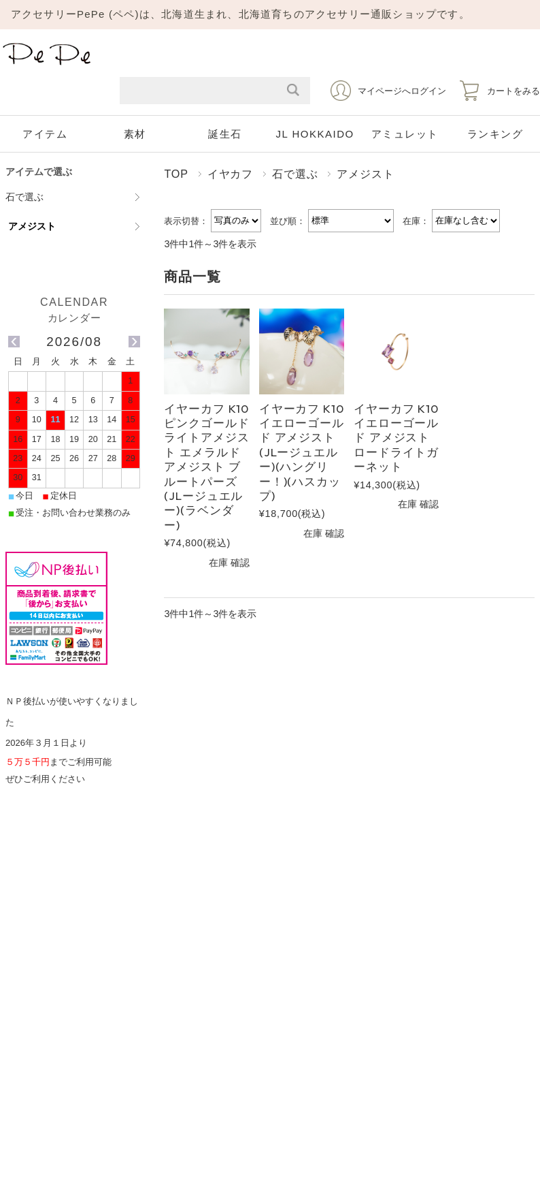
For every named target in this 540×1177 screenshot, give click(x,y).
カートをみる (513, 91)
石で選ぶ (295, 174)
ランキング (495, 134)
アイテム (44, 134)
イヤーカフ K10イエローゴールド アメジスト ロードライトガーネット (396, 437)
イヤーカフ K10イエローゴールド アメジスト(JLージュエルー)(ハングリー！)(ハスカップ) (301, 452)
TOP (176, 174)
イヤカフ (230, 174)
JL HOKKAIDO (315, 134)
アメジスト (32, 226)
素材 (135, 134)
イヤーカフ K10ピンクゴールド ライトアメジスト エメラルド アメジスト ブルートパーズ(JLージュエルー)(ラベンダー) (206, 466)
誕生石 (225, 134)
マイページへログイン (402, 91)
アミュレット (405, 134)
